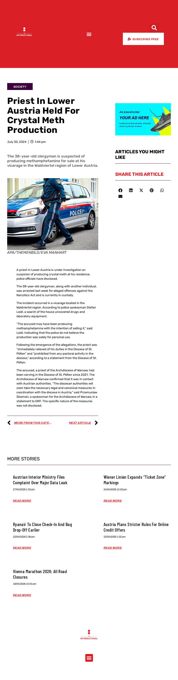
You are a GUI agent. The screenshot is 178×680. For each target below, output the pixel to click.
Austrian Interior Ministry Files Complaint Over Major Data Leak (40, 479)
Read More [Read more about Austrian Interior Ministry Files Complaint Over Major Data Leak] (22, 500)
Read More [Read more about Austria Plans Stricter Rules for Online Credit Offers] (113, 547)
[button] (89, 34)
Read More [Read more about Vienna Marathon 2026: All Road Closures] (22, 595)
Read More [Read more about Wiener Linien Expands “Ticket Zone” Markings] (113, 500)
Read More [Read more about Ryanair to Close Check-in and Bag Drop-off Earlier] (22, 547)
